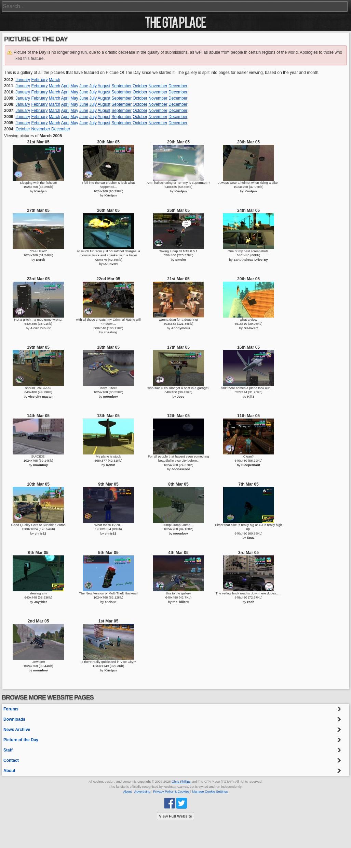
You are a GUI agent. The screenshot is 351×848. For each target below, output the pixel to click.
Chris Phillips (181, 781)
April (65, 85)
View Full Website (175, 816)
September (121, 85)
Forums (10, 709)
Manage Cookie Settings (210, 791)
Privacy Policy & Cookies (171, 791)
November (157, 85)
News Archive (16, 729)
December (177, 85)
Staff (8, 750)
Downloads (14, 719)
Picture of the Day (20, 739)
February (39, 79)
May (74, 85)
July (93, 85)
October (140, 85)
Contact (11, 760)
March (54, 79)
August (104, 85)
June (83, 85)
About (9, 770)
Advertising (142, 791)
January (22, 79)
